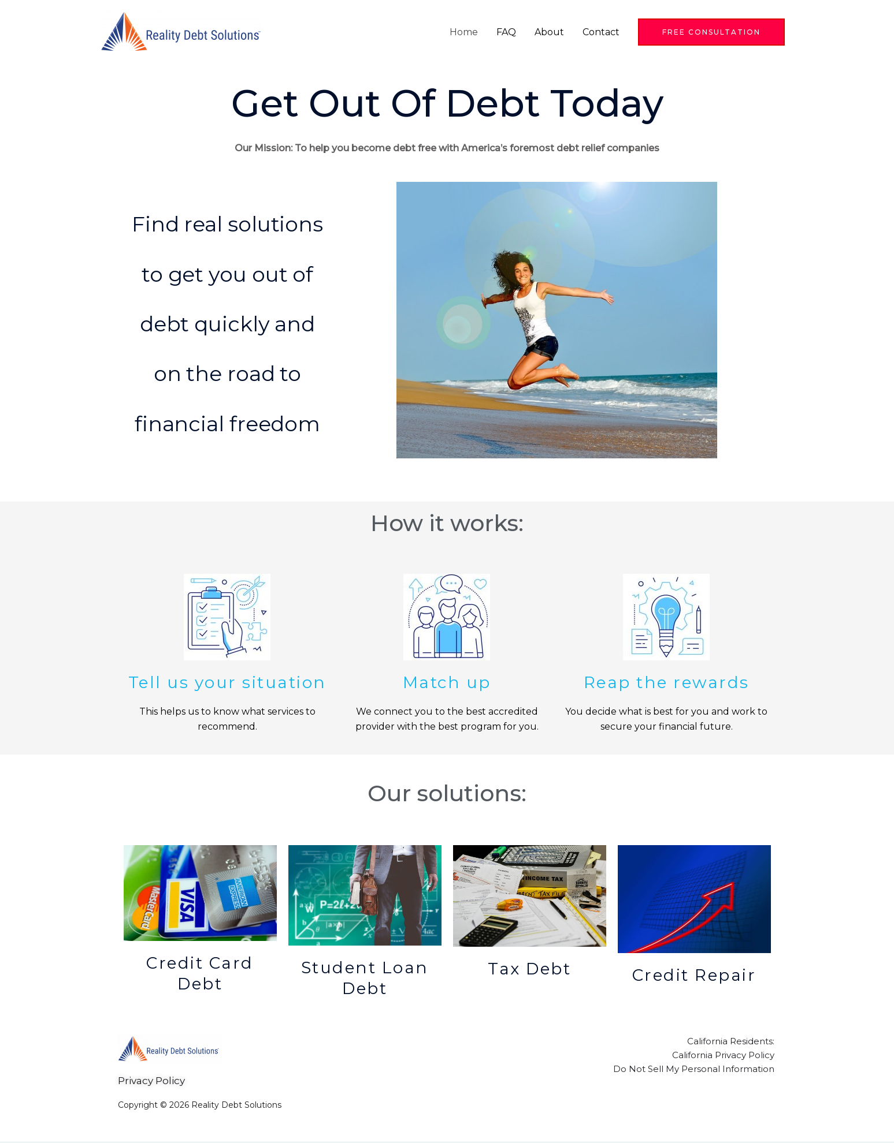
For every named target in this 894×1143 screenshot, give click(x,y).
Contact (601, 32)
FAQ (506, 32)
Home (464, 32)
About (549, 32)
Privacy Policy (151, 1080)
